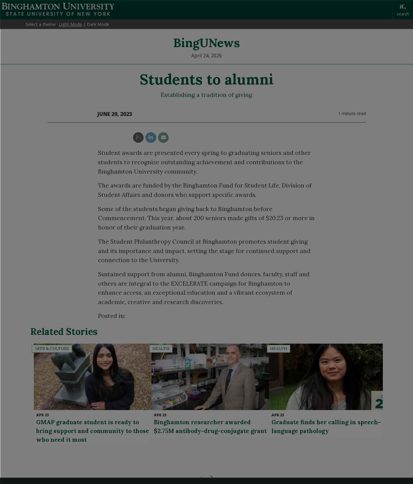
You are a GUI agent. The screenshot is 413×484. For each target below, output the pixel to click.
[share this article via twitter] (138, 137)
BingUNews (206, 42)
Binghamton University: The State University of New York (58, 9)
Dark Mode (98, 24)
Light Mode (70, 24)
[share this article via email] (163, 137)
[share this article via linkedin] (150, 137)
